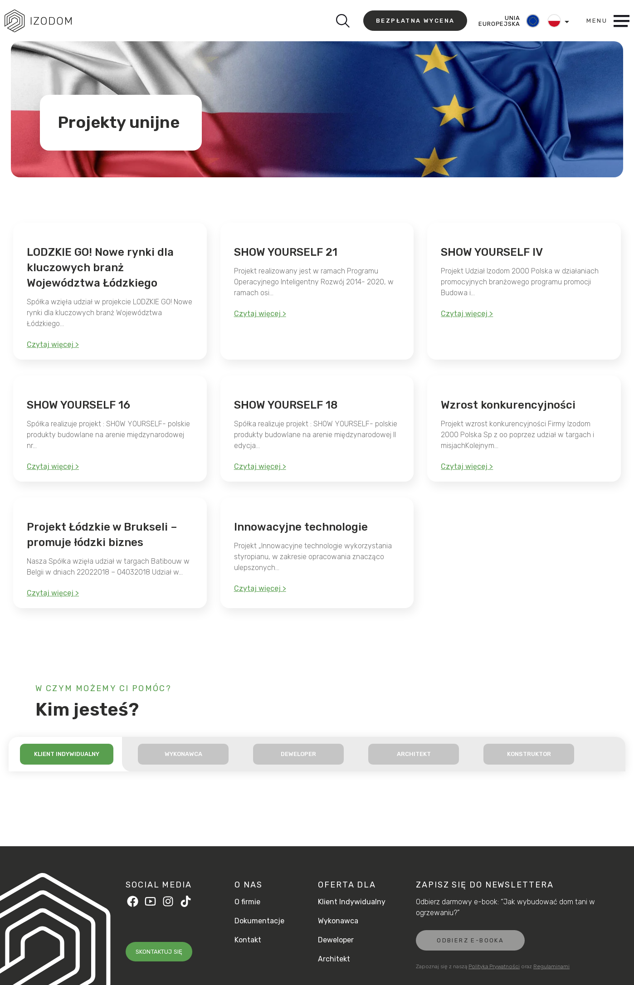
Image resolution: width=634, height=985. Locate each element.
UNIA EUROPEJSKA (499, 21)
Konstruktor (529, 754)
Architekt (414, 754)
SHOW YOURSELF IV (492, 252)
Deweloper (298, 754)
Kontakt (247, 940)
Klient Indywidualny (351, 902)
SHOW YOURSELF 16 (78, 405)
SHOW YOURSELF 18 (285, 405)
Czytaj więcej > (53, 344)
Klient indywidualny (66, 754)
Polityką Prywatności (494, 966)
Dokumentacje (259, 921)
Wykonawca (183, 754)
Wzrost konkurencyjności (508, 405)
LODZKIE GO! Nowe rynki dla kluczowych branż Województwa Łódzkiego (100, 267)
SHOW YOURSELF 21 (285, 252)
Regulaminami (551, 966)
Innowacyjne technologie (301, 527)
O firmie (247, 902)
